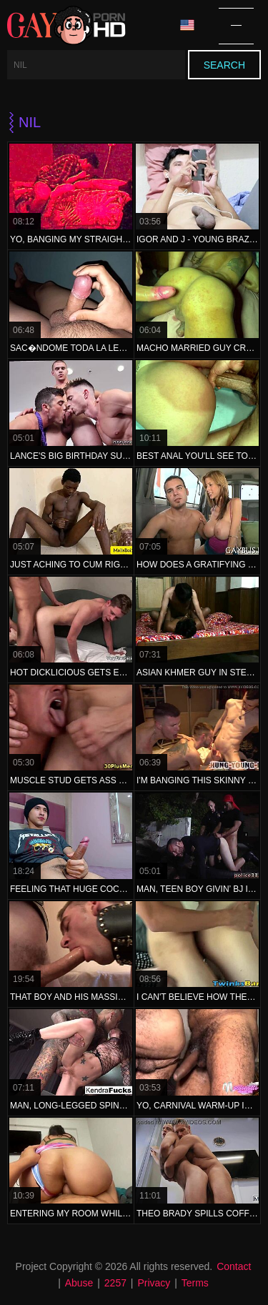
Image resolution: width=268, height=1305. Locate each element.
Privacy (153, 1283)
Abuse (79, 1283)
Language (187, 25)
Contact (234, 1266)
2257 (115, 1283)
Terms (195, 1283)
